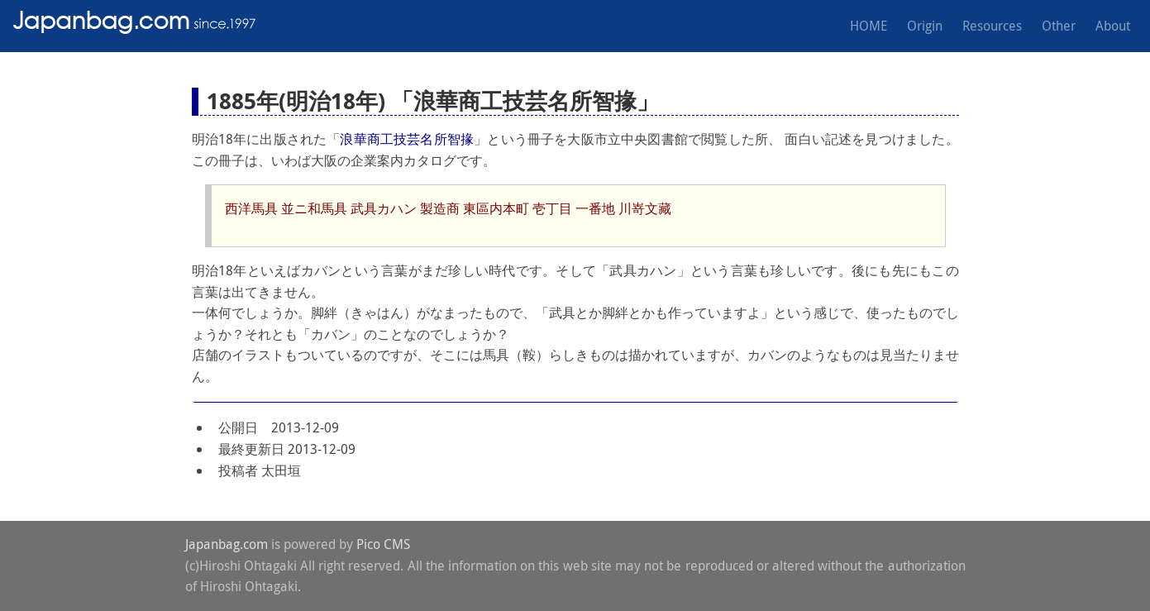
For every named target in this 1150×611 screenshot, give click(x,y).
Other (1059, 26)
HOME (868, 26)
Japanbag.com (226, 544)
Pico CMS (383, 544)
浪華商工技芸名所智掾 (407, 139)
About (1112, 26)
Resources (992, 26)
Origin (924, 26)
